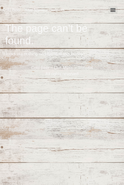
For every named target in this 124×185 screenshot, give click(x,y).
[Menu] (113, 10)
